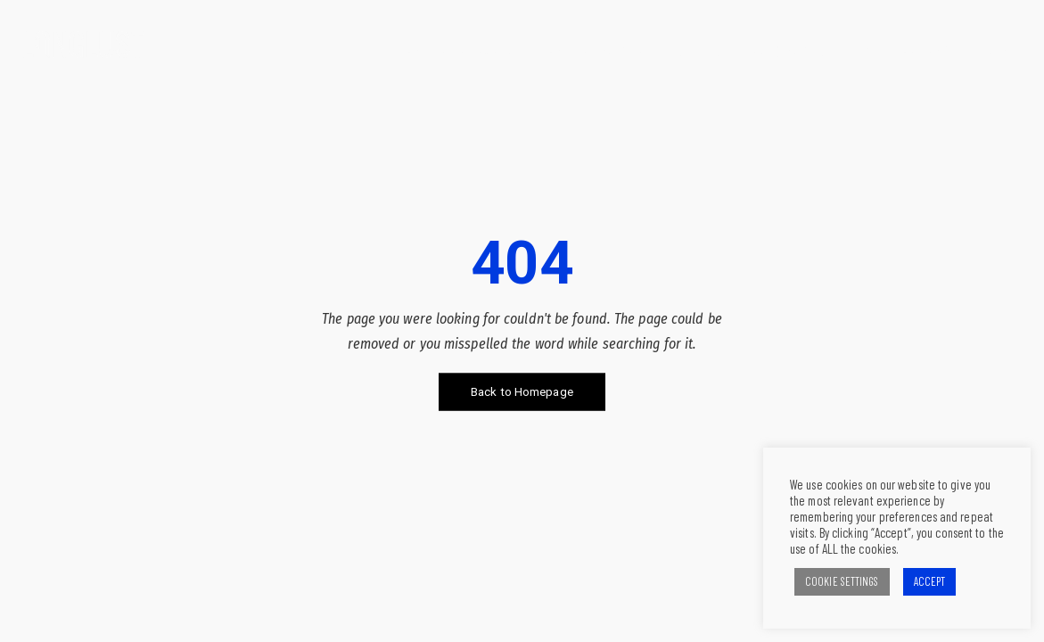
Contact (997, 51)
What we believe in (454, 51)
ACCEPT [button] (930, 581)
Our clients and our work (787, 51)
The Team (921, 51)
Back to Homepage (522, 392)
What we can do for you (610, 51)
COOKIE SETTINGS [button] (842, 581)
